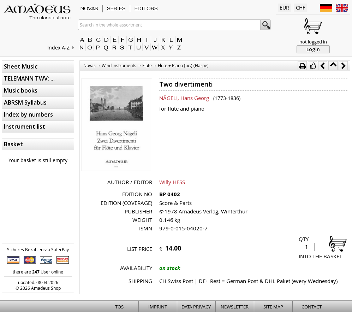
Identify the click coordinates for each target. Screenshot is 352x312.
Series (116, 8)
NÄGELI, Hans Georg (184, 97)
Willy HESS (172, 182)
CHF (300, 7)
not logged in (313, 42)
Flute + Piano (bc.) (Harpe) (183, 65)
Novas (89, 8)
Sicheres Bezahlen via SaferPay (38, 249)
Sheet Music (20, 66)
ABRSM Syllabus (25, 102)
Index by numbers (28, 114)
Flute (147, 65)
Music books (20, 90)
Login (313, 49)
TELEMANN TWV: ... (29, 78)
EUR (284, 7)
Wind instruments (119, 65)
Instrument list (24, 126)
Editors (146, 8)
